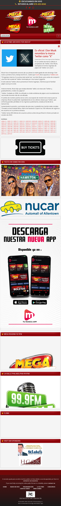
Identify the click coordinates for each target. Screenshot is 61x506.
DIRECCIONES (37, 488)
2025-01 (22, 123)
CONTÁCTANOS (25, 488)
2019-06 (34, 132)
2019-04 (46, 132)
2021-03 (28, 130)
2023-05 (16, 126)
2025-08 (34, 121)
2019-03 (52, 132)
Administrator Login (38, 503)
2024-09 (34, 123)
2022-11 (40, 126)
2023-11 (34, 125)
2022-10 (46, 126)
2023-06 (9, 126)
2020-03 (40, 130)
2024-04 (9, 125)
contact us (51, 483)
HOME (5, 487)
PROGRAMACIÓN (28, 487)
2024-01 (28, 125)
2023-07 (3, 126)
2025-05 (52, 121)
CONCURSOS (52, 487)
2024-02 (22, 125)
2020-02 (46, 130)
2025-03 (9, 123)
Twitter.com (54, 75)
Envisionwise (25, 503)
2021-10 (52, 128)
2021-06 (9, 130)
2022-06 (9, 128)
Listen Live (5, 35)
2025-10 (22, 121)
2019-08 (22, 132)
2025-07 (40, 121)
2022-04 (22, 128)
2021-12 (46, 128)
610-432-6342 (40, 4)
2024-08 (40, 123)
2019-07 (28, 132)
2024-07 (46, 123)
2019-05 (40, 132)
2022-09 (52, 126)
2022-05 (16, 128)
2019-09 (16, 132)
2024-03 (16, 125)
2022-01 (40, 128)
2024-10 (28, 123)
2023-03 (22, 126)
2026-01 (3, 121)
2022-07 (3, 128)
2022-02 (34, 128)
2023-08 (52, 125)
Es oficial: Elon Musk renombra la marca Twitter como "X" (45, 53)
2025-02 (16, 123)
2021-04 (22, 130)
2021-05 (16, 130)
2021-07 (3, 130)
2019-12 (52, 130)
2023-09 (46, 125)
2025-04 (3, 123)
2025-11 (16, 121)
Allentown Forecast (30, 435)
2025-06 (46, 121)
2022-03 (28, 128)
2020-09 (34, 130)
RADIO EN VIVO (15, 487)
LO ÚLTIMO (40, 487)
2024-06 (52, 123)
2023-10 (40, 125)
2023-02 (28, 126)
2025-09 (28, 121)
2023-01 (34, 126)
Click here (22, 498)
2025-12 (9, 121)
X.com (37, 75)
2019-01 (9, 134)
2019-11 (3, 132)
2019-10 (9, 132)
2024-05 (3, 125)
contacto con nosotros (30, 481)
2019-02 (3, 134)
